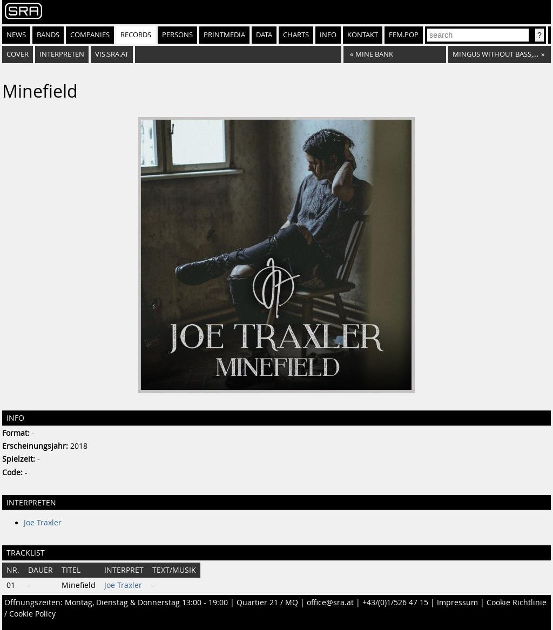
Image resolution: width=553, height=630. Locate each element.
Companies (90, 34)
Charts (296, 34)
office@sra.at (330, 602)
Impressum (457, 602)
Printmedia (224, 34)
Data (264, 34)
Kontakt (362, 34)
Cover (17, 54)
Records (135, 34)
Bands (48, 34)
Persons (177, 34)
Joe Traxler (43, 523)
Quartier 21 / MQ (267, 602)
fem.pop (404, 34)
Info (328, 34)
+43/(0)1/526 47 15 (395, 602)
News (16, 34)
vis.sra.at (112, 54)
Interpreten (61, 54)
